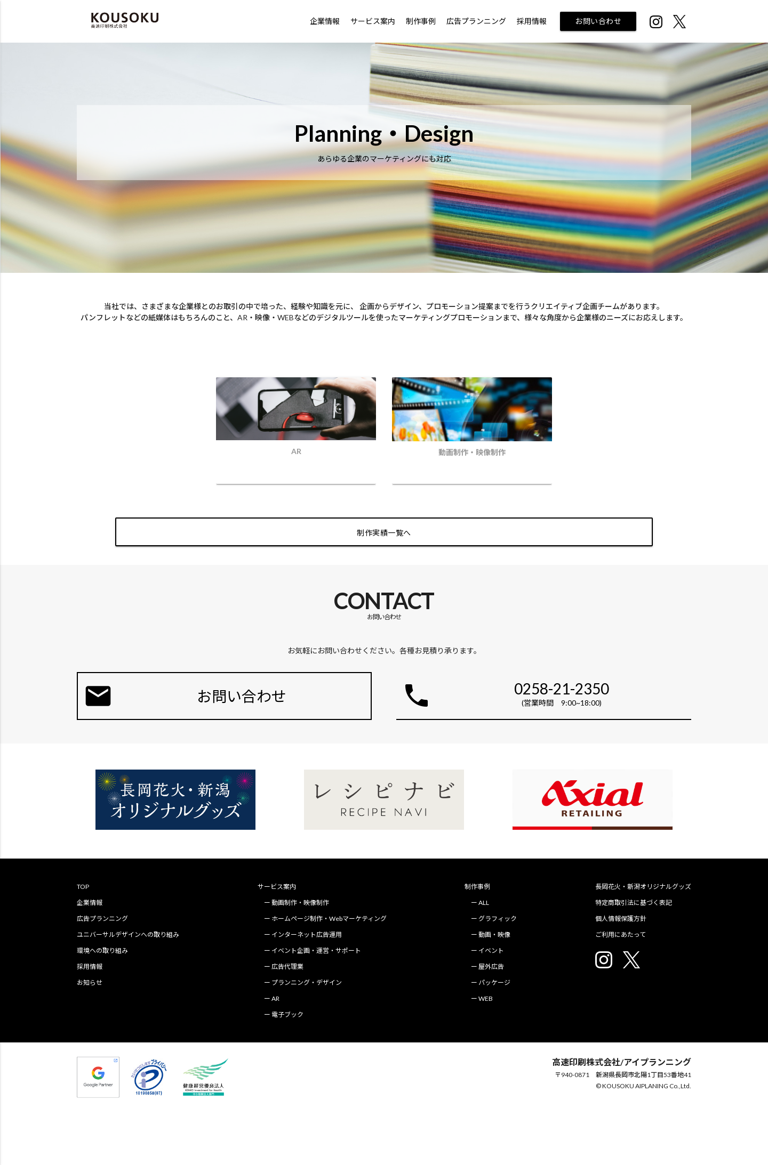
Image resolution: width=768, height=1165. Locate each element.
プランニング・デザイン (306, 982)
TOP (83, 887)
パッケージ (494, 982)
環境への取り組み (102, 950)
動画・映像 (494, 935)
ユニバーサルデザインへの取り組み (128, 935)
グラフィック (497, 919)
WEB (485, 998)
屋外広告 (491, 966)
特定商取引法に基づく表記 (633, 903)
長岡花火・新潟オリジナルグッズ (643, 887)
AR (275, 998)
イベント (491, 950)
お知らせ (89, 982)
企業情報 (325, 21)
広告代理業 (287, 966)
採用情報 (532, 21)
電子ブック (287, 1014)
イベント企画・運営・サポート (316, 950)
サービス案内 (372, 21)
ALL (483, 903)
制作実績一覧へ (384, 532)
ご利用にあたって (620, 935)
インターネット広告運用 (306, 935)
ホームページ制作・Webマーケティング (329, 919)
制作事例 (421, 21)
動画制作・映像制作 (300, 903)
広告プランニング (476, 21)
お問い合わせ (598, 21)
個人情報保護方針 (620, 919)
